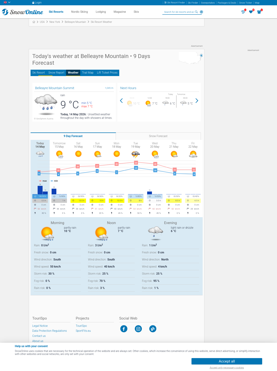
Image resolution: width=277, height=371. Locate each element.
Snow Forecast (158, 136)
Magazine (120, 11)
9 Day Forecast (73, 136)
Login (38, 2)
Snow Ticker (245, 2)
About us (37, 341)
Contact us (39, 336)
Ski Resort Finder (176, 2)
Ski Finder (193, 2)
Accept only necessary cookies (227, 367)
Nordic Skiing (79, 11)
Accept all (227, 361)
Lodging (101, 11)
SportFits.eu (83, 330)
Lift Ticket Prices (107, 72)
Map (257, 2)
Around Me (201, 12)
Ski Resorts (56, 11)
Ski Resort (38, 72)
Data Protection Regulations (49, 330)
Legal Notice (40, 325)
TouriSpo (81, 325)
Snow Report (56, 72)
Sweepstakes (208, 2)
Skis (136, 11)
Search (196, 12)
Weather (73, 72)
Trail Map (87, 72)
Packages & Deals (227, 2)
